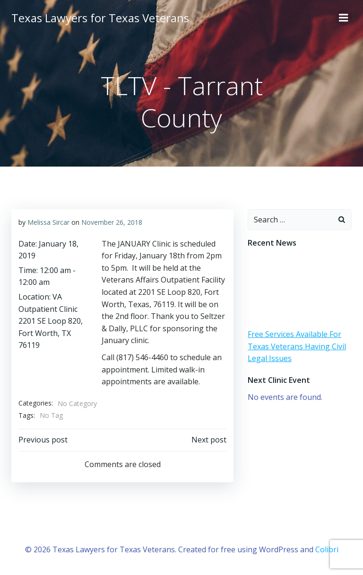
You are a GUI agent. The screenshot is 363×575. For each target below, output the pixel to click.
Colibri (326, 549)
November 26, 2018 (111, 222)
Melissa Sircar (48, 222)
